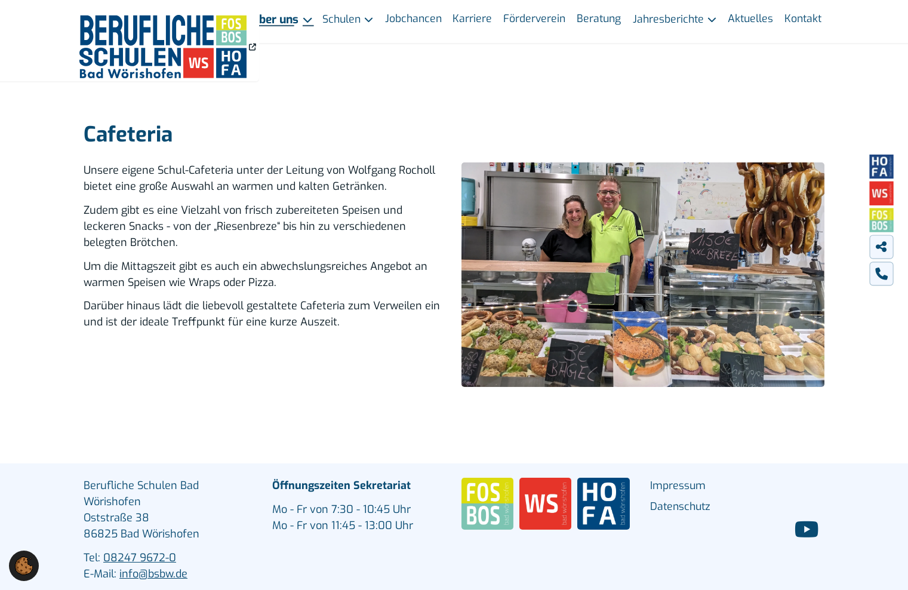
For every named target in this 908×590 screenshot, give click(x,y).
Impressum (678, 485)
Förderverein (534, 18)
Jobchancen (413, 18)
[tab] (881, 246)
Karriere (472, 18)
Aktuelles (750, 18)
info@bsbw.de (153, 574)
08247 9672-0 (139, 558)
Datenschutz (680, 506)
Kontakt (802, 18)
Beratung (599, 18)
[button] (24, 565)
